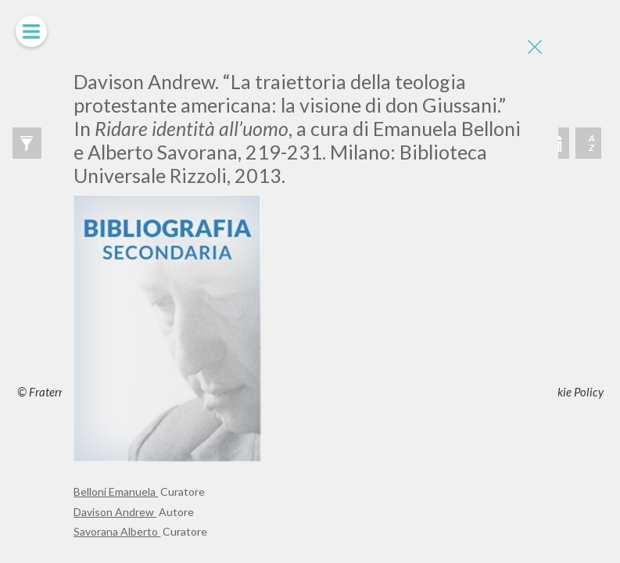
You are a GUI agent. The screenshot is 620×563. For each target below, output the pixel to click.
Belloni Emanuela (115, 491)
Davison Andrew (114, 511)
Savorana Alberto (116, 531)
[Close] (534, 47)
